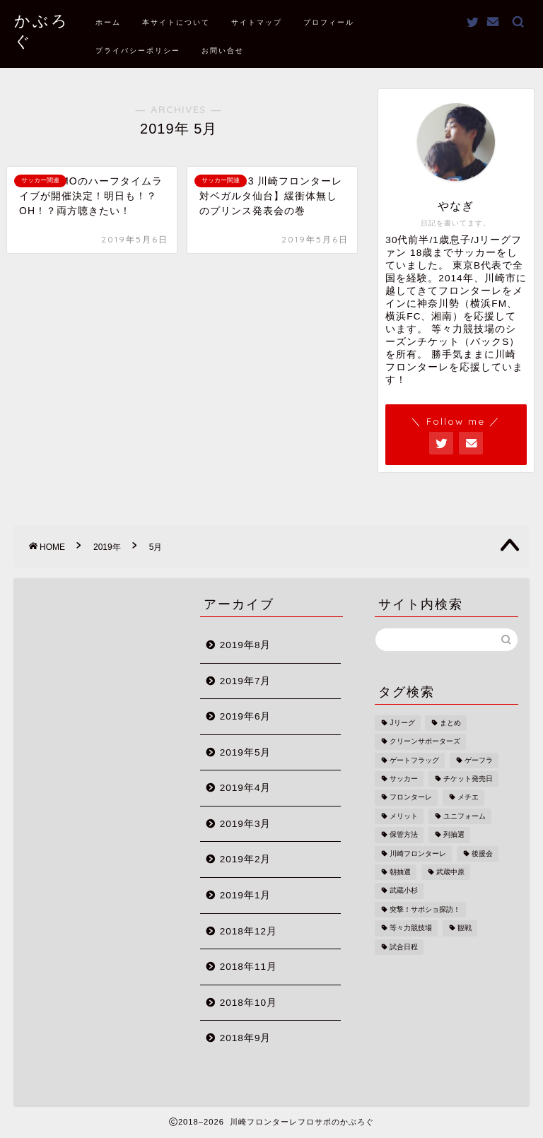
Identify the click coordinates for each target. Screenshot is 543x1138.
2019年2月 (246, 859)
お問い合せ (223, 50)
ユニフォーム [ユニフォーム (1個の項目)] (464, 816)
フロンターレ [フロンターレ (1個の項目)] (411, 798)
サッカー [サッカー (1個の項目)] (404, 778)
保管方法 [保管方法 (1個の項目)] (404, 835)
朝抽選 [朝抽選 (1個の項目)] (400, 872)
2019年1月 (246, 895)
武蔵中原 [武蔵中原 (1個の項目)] (450, 872)
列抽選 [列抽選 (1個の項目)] (454, 835)
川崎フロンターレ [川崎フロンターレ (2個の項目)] (418, 853)
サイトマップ (256, 22)
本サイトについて (176, 22)
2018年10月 (248, 1002)
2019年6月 (246, 716)
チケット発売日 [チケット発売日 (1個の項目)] (468, 778)
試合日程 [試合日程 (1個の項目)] (404, 947)
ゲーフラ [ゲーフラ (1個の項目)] (479, 760)
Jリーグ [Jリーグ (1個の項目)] (402, 723)
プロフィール (328, 22)
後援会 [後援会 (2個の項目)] (482, 853)
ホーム (108, 22)
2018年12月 (248, 931)
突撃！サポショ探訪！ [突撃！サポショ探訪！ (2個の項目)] (425, 909)
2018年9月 (246, 1038)
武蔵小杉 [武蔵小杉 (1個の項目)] (404, 891)
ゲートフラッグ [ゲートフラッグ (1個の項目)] (414, 760)
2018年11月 (248, 966)
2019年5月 (246, 752)
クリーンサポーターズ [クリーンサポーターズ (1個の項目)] (425, 742)
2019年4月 (246, 787)
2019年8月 (246, 645)
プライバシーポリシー (137, 50)
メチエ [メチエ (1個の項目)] (468, 798)
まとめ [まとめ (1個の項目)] (450, 723)
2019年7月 (246, 681)
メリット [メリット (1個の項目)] (404, 816)
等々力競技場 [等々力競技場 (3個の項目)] (411, 928)
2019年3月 (246, 824)
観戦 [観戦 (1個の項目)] (464, 928)
